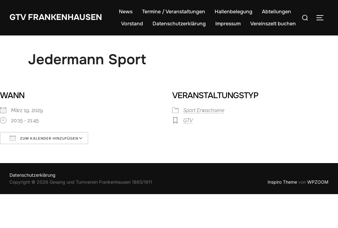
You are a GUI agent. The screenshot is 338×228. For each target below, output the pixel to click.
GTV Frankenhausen (56, 17)
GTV (188, 120)
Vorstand (132, 23)
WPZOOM (317, 182)
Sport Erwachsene (203, 110)
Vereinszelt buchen (273, 23)
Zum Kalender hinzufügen (44, 138)
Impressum (228, 23)
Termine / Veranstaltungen (173, 11)
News (126, 11)
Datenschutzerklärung (179, 23)
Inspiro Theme (282, 182)
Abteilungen (276, 11)
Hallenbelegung (233, 11)
